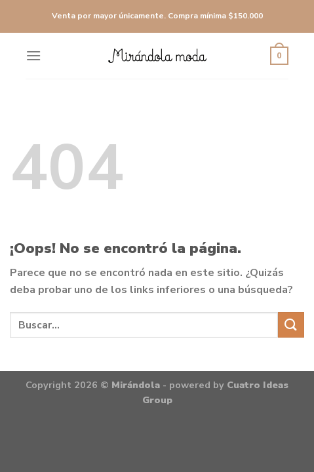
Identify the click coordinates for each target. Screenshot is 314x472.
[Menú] (33, 55)
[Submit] (291, 325)
